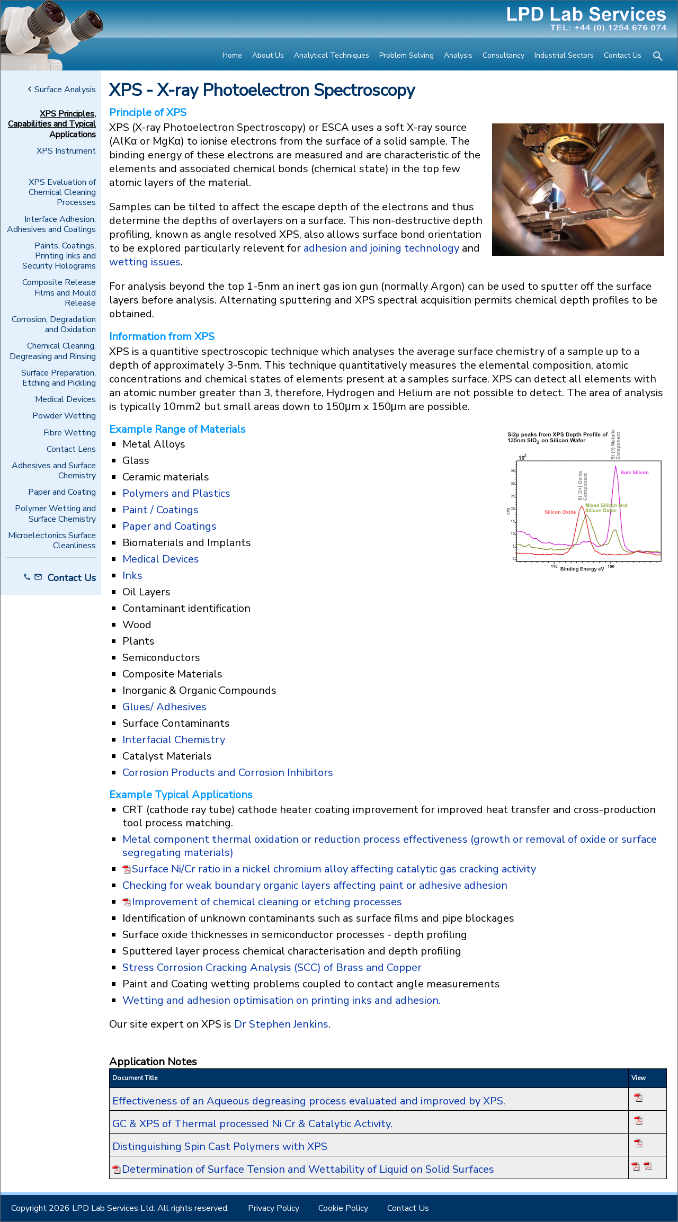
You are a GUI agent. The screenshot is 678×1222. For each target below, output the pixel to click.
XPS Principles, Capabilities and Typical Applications (52, 124)
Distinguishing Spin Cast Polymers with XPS (219, 1146)
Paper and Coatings (169, 526)
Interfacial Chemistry (173, 740)
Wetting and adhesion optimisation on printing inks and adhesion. (282, 1000)
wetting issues (145, 262)
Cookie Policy (343, 1208)
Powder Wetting (64, 416)
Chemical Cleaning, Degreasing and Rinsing (53, 351)
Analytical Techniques (331, 55)
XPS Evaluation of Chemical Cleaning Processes (62, 192)
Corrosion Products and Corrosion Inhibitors (227, 772)
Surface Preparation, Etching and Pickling (58, 378)
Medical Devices (65, 400)
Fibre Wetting (69, 433)
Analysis (458, 55)
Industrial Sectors (564, 55)
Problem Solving (406, 55)
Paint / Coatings (160, 510)
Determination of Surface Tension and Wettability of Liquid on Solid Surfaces (308, 1169)
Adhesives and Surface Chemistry (54, 471)
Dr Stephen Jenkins (281, 1024)
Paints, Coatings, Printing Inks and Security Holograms (59, 256)
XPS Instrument (66, 151)
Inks (132, 575)
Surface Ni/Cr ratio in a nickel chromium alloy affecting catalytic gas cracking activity (334, 869)
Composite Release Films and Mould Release (59, 293)
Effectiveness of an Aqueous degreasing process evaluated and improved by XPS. (308, 1101)
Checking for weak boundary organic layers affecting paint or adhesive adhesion (314, 885)
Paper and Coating (62, 492)
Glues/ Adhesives (164, 707)
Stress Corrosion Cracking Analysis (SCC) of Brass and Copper (272, 967)
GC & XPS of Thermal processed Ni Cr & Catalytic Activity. (252, 1124)
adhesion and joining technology (381, 248)
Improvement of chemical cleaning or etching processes (267, 902)
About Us (268, 55)
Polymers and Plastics (176, 493)
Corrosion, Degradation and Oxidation (54, 325)
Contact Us (622, 55)
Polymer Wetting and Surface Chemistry (55, 514)
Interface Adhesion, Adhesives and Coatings (51, 225)
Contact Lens (71, 449)
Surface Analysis (62, 90)
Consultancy (503, 55)
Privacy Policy (273, 1208)
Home (232, 55)
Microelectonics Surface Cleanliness (52, 541)
